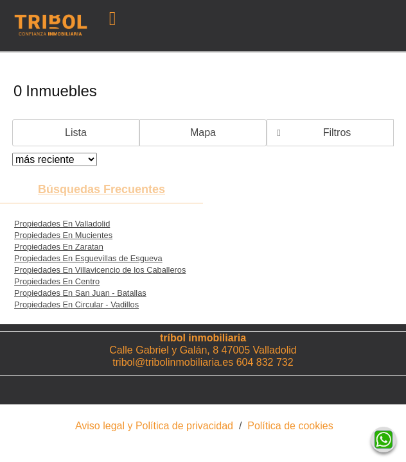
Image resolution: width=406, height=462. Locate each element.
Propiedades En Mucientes (63, 235)
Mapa (203, 132)
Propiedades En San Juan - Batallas (80, 293)
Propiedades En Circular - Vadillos (76, 304)
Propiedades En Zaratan (58, 247)
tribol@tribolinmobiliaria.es (172, 362)
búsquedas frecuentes (101, 189)
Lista (76, 132)
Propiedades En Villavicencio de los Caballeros (100, 270)
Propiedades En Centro (57, 281)
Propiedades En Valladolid (62, 223)
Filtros (337, 132)
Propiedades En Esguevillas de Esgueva (88, 258)
